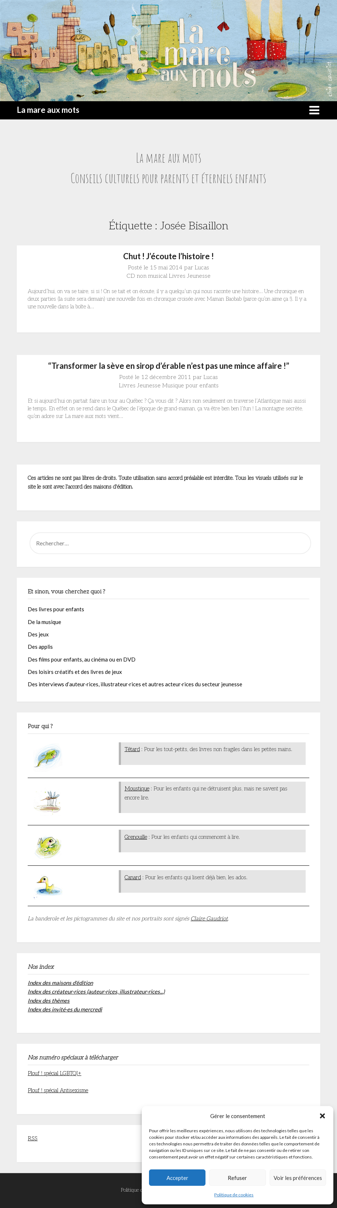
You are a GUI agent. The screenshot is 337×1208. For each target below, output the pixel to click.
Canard (133, 877)
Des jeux (38, 634)
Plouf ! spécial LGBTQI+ (54, 1073)
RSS (33, 1138)
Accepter (177, 1178)
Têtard (132, 749)
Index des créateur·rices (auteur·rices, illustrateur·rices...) (96, 991)
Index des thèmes (49, 1000)
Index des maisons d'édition (60, 982)
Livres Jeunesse (190, 276)
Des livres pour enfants (56, 609)
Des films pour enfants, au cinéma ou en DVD (82, 659)
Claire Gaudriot (209, 918)
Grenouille (136, 837)
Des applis (40, 646)
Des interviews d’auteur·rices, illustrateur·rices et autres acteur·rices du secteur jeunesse (135, 684)
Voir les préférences (298, 1178)
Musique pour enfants (190, 385)
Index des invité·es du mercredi (65, 1009)
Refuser (237, 1178)
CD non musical (147, 276)
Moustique (137, 788)
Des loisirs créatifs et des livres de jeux (75, 671)
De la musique (44, 622)
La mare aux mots (48, 110)
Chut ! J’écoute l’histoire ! (168, 256)
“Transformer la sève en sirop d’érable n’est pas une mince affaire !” (168, 366)
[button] (322, 1116)
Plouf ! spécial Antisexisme (58, 1090)
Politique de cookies (234, 1194)
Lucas (202, 267)
